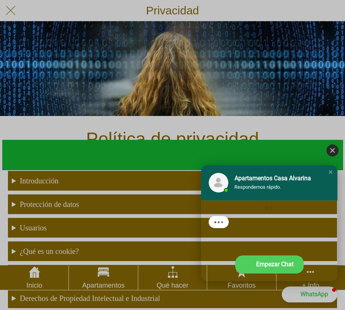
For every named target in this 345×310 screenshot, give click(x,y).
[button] (330, 172)
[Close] (332, 150)
